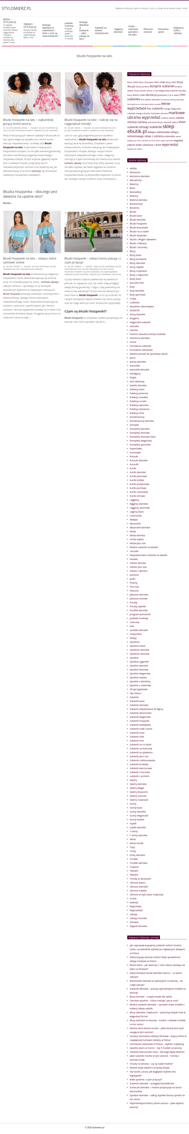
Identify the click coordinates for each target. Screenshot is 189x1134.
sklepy (133, 638)
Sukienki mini (137, 740)
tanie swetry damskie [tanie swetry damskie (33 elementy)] (164, 140)
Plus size (134, 586)
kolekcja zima (137, 413)
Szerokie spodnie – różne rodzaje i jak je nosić (154, 1000)
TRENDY (16, 266)
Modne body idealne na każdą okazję (149, 1067)
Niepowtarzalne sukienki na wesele (148, 555)
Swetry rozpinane (139, 799)
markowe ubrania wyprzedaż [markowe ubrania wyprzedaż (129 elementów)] (156, 115)
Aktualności (136, 180)
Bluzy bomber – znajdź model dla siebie (151, 996)
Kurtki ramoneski (139, 491)
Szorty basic (136, 807)
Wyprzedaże (136, 910)
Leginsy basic (137, 511)
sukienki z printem (139, 776)
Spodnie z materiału (140, 685)
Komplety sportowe (140, 444)
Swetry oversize (138, 795)
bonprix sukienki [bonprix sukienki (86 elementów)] (162, 86)
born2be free (137, 282)
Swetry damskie (138, 784)
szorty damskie (138, 811)
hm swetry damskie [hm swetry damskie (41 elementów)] (150, 99)
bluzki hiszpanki (88, 295)
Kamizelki (135, 365)
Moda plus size (138, 543)
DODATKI (135, 310)
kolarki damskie (138, 385)
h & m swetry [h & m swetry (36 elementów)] (174, 95)
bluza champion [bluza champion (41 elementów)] (146, 82)
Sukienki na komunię (141, 748)
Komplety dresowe (140, 432)
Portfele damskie (139, 610)
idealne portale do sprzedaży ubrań (149, 353)
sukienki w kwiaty (139, 764)
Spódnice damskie (139, 649)
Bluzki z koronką (138, 247)
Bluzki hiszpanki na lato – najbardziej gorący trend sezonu (28, 122)
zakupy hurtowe (138, 918)
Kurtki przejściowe (139, 484)
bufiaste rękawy (73, 163)
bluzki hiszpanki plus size (94, 269)
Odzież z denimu (138, 570)
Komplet (134, 424)
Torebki (134, 859)
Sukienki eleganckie (140, 716)
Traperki (134, 866)
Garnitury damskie (139, 338)
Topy (132, 847)
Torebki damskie (138, 862)
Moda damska (137, 535)
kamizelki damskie (139, 369)
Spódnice (135, 641)
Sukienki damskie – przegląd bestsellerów (152, 1083)
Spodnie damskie (139, 665)
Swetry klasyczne (139, 791)
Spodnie (134, 657)
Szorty (133, 803)
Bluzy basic (136, 255)
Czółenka (134, 302)
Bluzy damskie (137, 263)
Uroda (133, 898)
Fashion (134, 330)
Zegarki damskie (138, 926)
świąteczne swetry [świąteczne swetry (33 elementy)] (134, 149)
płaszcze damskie (139, 594)
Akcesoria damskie (140, 176)
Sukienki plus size (139, 756)
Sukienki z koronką (140, 772)
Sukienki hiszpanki (139, 720)
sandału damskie (139, 630)
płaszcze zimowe (138, 598)
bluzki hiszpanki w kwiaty (21, 130)
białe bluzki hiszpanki (104, 266)
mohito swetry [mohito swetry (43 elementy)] (168, 117)
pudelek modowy (139, 618)
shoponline (136, 634)
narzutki (134, 551)
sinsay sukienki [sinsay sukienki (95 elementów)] (150, 127)
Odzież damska (138, 563)
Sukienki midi (137, 736)
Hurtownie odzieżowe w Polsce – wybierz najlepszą (157, 1044)
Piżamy (133, 582)
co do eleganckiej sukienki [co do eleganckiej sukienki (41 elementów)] (165, 90)
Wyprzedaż (136, 906)
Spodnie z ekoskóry (140, 681)
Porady (133, 602)
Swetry (133, 780)
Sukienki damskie (139, 705)
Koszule (134, 456)
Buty (132, 286)
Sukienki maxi (137, 732)
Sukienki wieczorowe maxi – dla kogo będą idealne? (157, 1051)
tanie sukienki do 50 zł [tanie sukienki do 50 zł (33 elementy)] (146, 140)
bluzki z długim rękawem (143, 239)
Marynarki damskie (140, 527)
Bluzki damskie (13, 128)
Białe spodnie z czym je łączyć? (146, 1079)
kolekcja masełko (139, 397)
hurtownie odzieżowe (141, 349)
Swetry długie (137, 787)
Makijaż (134, 519)
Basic (132, 188)
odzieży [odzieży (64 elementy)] (132, 122)
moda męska (137, 539)
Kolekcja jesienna (139, 393)
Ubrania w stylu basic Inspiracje (146, 894)
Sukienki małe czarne (141, 728)
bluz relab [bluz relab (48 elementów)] (160, 82)
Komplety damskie (139, 428)
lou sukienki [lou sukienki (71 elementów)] (155, 108)
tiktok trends (136, 843)
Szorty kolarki (137, 819)
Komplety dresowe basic (143, 436)
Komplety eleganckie (141, 440)
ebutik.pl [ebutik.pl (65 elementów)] (151, 95)
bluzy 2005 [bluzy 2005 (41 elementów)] (171, 82)
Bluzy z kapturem (139, 274)
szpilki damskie (138, 827)
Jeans (132, 357)
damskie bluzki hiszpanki (46, 130)
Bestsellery (135, 192)
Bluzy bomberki (138, 259)
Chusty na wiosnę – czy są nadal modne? (151, 1063)
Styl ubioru (135, 693)
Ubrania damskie (139, 886)
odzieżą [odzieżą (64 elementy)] (142, 122)
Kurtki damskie (138, 472)
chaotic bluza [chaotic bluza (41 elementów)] (145, 90)
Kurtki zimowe (137, 495)
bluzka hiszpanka (40, 266)
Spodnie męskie (138, 677)
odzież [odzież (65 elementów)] (180, 118)
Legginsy (134, 499)
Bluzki (71, 128)
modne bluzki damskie (31, 269)
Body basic (135, 278)
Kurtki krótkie (137, 480)
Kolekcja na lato (138, 401)
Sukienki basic (137, 701)
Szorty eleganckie (139, 815)
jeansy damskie (138, 361)
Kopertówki (136, 448)
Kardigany (135, 373)
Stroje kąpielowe (138, 689)
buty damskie (137, 290)
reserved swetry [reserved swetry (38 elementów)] (170, 122)
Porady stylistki (138, 606)
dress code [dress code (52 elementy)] (139, 95)
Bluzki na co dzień (139, 231)
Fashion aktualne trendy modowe (148, 334)
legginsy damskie (139, 503)
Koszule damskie (139, 460)
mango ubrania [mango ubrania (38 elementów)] (143, 113)
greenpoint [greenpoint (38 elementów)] (162, 95)
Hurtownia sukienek (140, 345)
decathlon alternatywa (142, 306)
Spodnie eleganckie (140, 673)
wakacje (134, 902)
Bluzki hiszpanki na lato (16, 274)
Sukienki (134, 697)
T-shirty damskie (138, 835)
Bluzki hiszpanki (11, 293)
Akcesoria (135, 172)
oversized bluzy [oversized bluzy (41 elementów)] (155, 122)
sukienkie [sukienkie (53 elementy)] (169, 136)
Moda (24, 128)
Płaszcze (134, 590)
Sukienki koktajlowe (140, 724)
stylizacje (36, 171)
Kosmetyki (135, 452)
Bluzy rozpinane (138, 270)
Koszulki (134, 464)
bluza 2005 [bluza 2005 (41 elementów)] (132, 82)
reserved (134, 622)
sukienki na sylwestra (141, 752)
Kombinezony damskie (142, 420)
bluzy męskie (137, 267)
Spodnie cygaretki (139, 661)
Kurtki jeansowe (138, 476)
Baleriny (134, 184)
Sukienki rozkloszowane (142, 760)
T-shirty (134, 831)
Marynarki (135, 523)
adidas (133, 168)
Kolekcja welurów (139, 405)
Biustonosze (136, 203)
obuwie (134, 559)
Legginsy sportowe (140, 507)
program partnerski (140, 614)
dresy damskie (137, 314)
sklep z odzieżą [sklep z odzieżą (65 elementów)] (154, 136)
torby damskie (137, 855)
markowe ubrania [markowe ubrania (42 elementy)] (159, 113)
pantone (134, 574)
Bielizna (134, 195)
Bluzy (132, 251)
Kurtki (133, 468)
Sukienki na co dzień (140, 744)
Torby (133, 851)
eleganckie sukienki (140, 322)
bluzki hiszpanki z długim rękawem (100, 272)
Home (133, 342)
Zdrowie (134, 922)
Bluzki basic (136, 215)
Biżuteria (134, 207)
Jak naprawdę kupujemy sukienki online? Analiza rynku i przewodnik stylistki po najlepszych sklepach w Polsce (157, 949)
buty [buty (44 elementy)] (136, 90)
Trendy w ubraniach (140, 878)
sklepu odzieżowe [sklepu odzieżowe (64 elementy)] (158, 132)
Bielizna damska (138, 199)
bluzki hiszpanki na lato (104, 128)
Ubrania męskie (138, 890)
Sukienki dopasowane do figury (146, 709)
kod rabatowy (137, 381)
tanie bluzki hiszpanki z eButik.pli (105, 274)
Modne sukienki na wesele (144, 547)
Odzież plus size (138, 566)
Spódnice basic (138, 645)
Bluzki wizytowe (138, 235)
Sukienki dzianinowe (140, 713)
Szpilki (133, 823)
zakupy (133, 914)
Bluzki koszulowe (139, 227)
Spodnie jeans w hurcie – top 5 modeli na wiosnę (156, 1047)
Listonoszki (136, 515)
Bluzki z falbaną (138, 243)
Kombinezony (137, 417)
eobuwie (134, 326)
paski (132, 578)
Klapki (133, 377)
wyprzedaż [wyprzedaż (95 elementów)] (170, 144)
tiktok (133, 839)
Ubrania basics (137, 882)
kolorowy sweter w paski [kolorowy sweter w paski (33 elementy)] (150, 104)
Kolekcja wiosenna (139, 409)
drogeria (134, 318)
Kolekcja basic (137, 389)
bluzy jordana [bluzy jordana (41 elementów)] (142, 86)
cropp (133, 298)
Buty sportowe (137, 294)
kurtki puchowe (138, 488)
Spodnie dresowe (139, 669)
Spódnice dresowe (139, 653)
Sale (132, 626)
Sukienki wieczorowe (141, 768)
